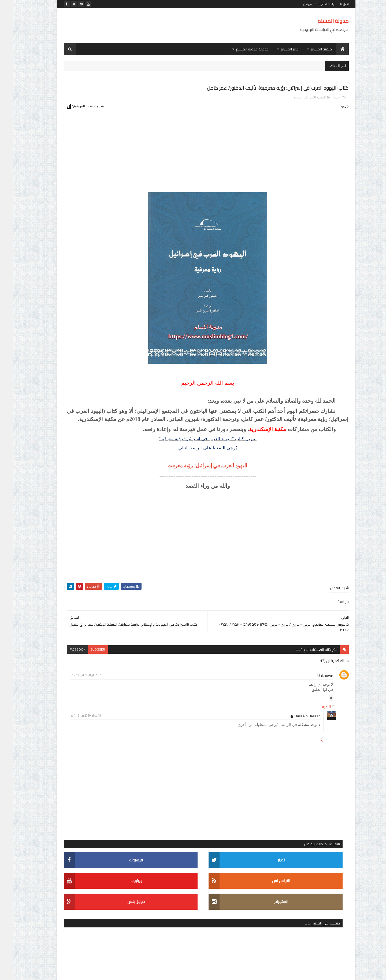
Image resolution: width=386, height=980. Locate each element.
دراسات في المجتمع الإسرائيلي (109, 657)
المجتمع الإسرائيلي (301, 96)
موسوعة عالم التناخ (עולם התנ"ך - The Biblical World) (83, 305)
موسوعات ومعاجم (119, 685)
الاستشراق (124, 610)
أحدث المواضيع (114, 261)
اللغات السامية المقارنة (80, 638)
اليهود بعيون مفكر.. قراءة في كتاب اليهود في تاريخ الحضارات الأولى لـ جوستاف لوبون (81, 424)
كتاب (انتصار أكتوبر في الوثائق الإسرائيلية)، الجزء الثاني (82, 392)
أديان (105, 601)
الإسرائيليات (100, 610)
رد (318, 712)
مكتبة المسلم (308, 49)
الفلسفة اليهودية (96, 629)
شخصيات (108, 667)
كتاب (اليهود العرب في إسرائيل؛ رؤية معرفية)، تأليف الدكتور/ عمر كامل (86, 363)
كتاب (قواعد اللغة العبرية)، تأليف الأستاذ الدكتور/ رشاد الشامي (82, 334)
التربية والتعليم (73, 610)
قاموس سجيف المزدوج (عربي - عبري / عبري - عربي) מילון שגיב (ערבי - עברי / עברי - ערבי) (83, 276)
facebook (156, 665)
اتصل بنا (331, 4)
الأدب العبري (85, 601)
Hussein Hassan (294, 731)
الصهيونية (81, 620)
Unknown (312, 690)
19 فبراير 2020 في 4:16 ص (164, 730)
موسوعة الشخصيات (82, 685)
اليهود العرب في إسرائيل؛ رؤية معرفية (240, 481)
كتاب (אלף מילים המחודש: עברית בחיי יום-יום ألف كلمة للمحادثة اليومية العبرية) (84, 517)
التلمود (128, 620)
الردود (313, 722)
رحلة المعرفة (67, 657)
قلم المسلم (276, 49)
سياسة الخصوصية (313, 4)
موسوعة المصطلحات (116, 695)
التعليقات (72, 261)
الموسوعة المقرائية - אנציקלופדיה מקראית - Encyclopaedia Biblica (86, 545)
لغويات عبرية (85, 667)
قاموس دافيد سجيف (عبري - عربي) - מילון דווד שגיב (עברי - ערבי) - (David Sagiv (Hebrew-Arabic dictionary (84, 486)
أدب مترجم (124, 601)
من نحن (294, 4)
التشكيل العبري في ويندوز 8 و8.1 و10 (85, 453)
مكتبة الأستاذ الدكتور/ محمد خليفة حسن (102, 676)
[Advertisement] (148, 25)
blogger (176, 665)
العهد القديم (124, 629)
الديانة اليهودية (106, 620)
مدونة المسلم (320, 21)
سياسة (284, 96)
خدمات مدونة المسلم (239, 49)
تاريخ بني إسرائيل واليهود (78, 648)
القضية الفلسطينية (119, 638)
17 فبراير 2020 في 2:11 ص (164, 690)
